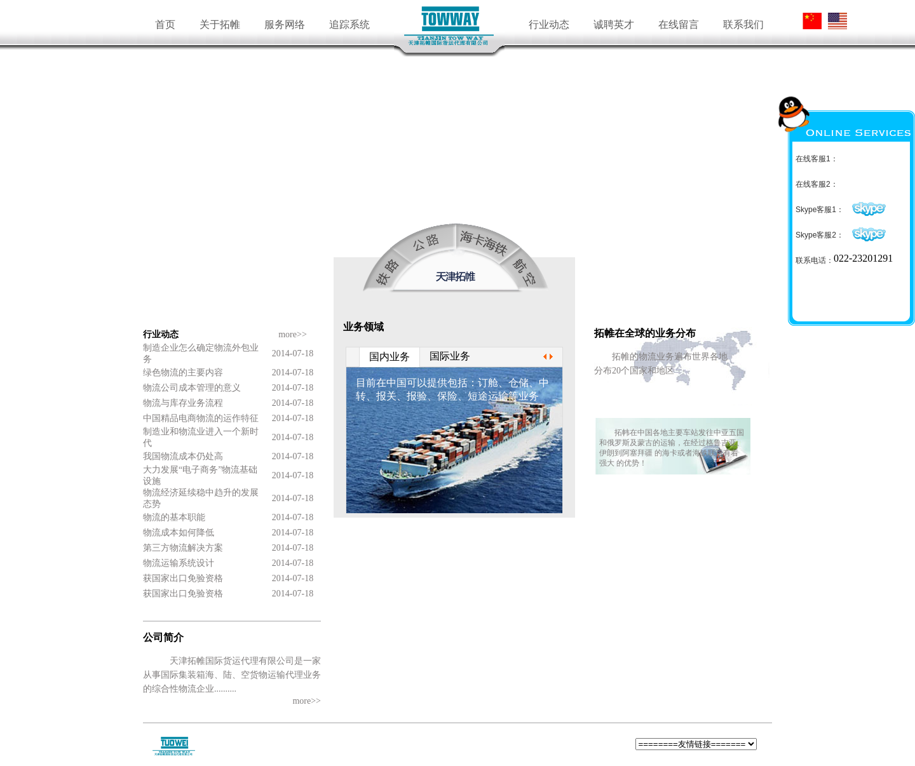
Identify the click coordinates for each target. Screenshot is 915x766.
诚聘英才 (613, 24)
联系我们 (743, 24)
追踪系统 (349, 24)
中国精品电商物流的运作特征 (201, 418)
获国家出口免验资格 (183, 578)
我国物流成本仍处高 (183, 456)
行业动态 (549, 24)
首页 (165, 24)
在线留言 (678, 24)
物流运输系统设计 (178, 563)
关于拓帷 (220, 24)
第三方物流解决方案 (183, 548)
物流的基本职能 (174, 517)
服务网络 (284, 24)
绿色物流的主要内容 (183, 372)
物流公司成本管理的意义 (192, 388)
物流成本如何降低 (178, 532)
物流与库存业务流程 (183, 403)
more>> (292, 334)
